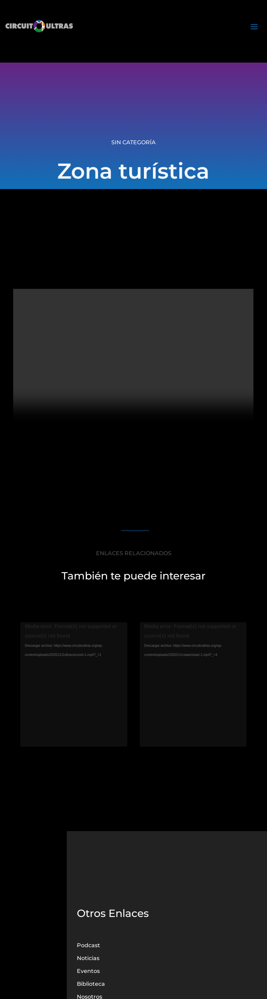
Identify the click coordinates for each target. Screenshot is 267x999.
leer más (75, 706)
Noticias (88, 958)
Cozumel (75, 696)
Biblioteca (91, 984)
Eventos (88, 971)
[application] (75, 655)
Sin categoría (134, 142)
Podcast (88, 945)
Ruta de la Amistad (191, 696)
